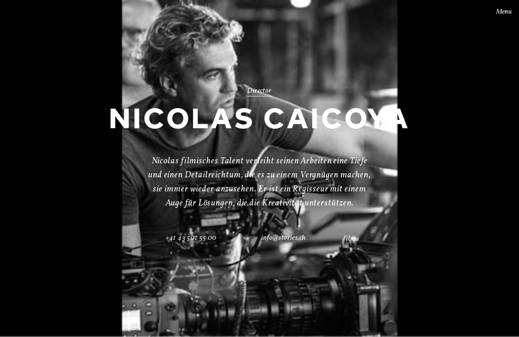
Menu (497, 12)
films (351, 239)
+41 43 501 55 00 (191, 238)
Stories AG (26, 11)
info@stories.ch (283, 238)
